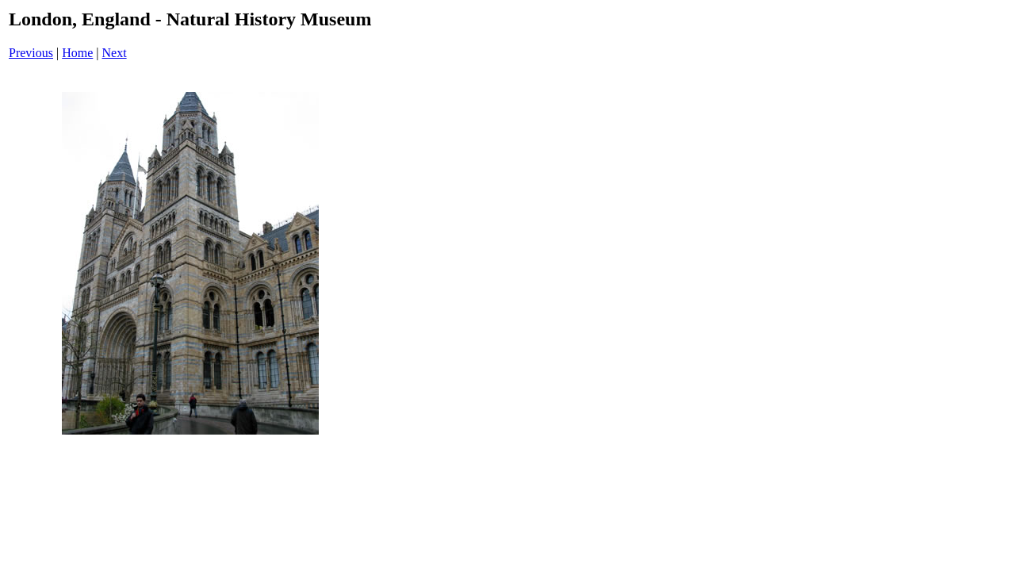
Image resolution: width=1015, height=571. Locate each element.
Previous (31, 52)
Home (77, 52)
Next (114, 52)
